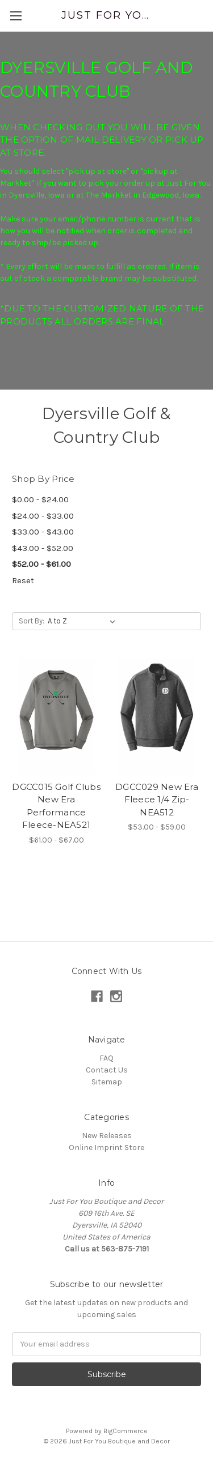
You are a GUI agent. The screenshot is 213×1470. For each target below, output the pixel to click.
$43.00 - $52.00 (42, 548)
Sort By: (31, 621)
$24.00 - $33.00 (43, 516)
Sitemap (106, 1082)
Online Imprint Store (106, 1147)
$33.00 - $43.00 (43, 532)
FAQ (106, 1058)
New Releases (107, 1135)
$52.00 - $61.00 (41, 564)
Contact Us (107, 1070)
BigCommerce (125, 1431)
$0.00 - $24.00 (40, 499)
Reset (23, 580)
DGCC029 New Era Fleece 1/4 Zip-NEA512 (156, 799)
